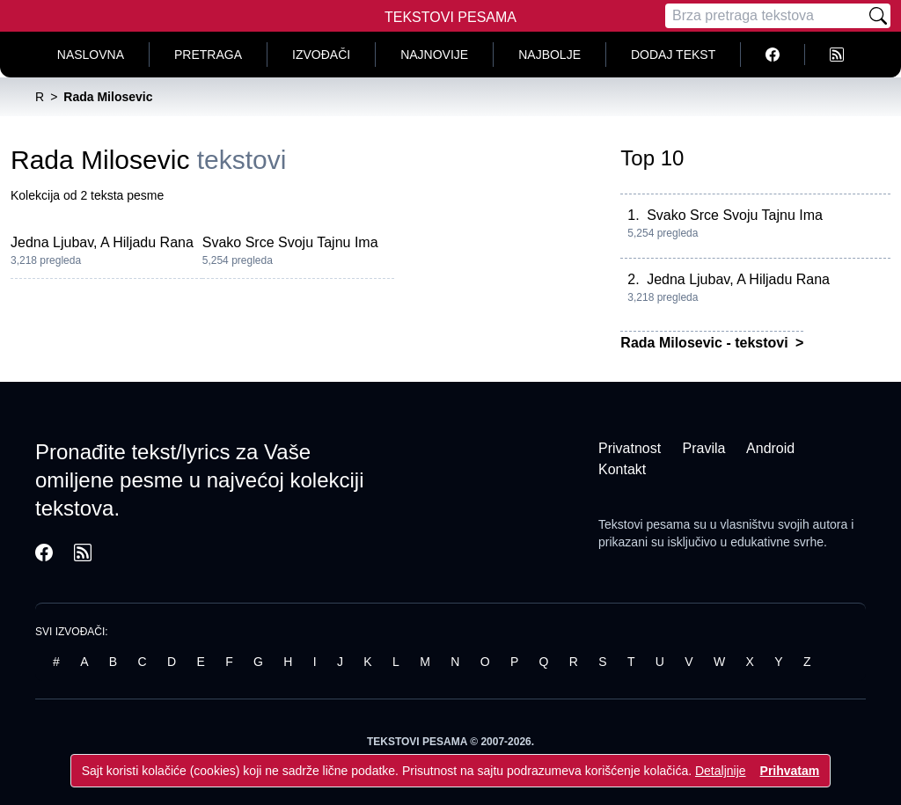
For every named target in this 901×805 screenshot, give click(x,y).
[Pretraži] (878, 16)
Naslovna (90, 55)
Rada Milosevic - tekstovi (706, 342)
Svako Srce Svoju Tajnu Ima (290, 242)
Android (770, 448)
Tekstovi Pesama (450, 17)
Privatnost (629, 448)
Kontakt (622, 469)
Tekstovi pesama (644, 524)
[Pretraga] (765, 16)
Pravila (704, 448)
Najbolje (549, 55)
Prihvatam (790, 771)
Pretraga (208, 55)
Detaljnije (720, 771)
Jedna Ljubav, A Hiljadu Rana (102, 242)
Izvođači (321, 55)
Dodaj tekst (673, 55)
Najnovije (434, 55)
